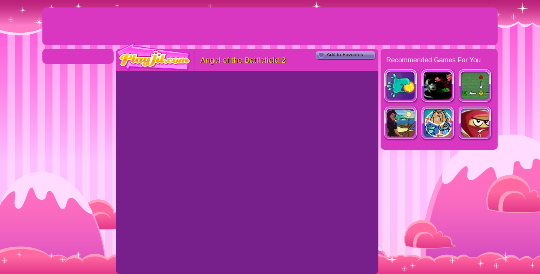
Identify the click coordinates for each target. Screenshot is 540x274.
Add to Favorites (345, 54)
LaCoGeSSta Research (475, 86)
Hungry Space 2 (438, 86)
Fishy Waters (401, 123)
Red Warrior (475, 123)
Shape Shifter (438, 123)
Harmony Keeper (401, 86)
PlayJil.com (154, 57)
